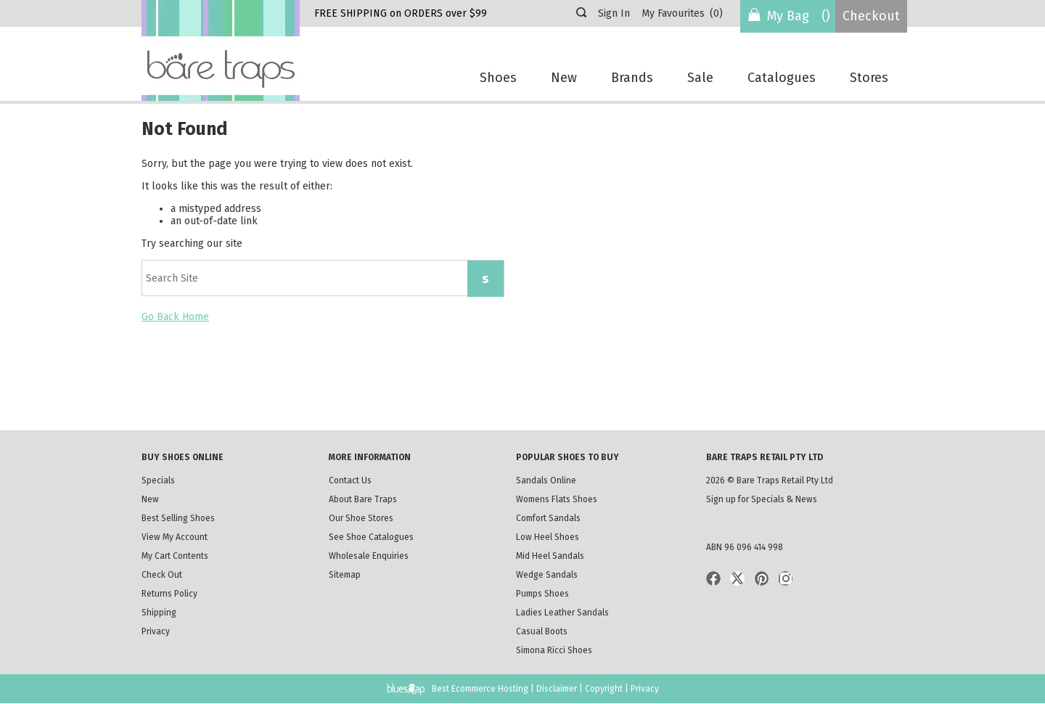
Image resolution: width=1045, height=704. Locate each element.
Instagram (785, 578)
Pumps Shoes (543, 594)
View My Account (175, 537)
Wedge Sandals (547, 575)
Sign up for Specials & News (761, 499)
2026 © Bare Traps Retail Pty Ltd (769, 480)
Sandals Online (546, 480)
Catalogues (781, 78)
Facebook (713, 578)
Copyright (604, 689)
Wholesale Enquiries (369, 556)
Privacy (156, 631)
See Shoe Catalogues (371, 537)
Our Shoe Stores (361, 518)
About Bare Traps (363, 499)
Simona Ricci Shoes (557, 650)
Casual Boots (541, 631)
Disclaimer (556, 689)
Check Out (162, 575)
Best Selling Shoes (178, 518)
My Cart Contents (175, 556)
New (564, 78)
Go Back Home (175, 317)
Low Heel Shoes (547, 537)
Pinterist (761, 578)
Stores (869, 78)
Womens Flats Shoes (556, 499)
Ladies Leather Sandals (572, 614)
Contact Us (350, 480)
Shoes (498, 78)
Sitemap (345, 575)
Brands (632, 78)
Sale (700, 78)
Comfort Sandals (548, 518)
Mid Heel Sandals (550, 556)
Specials (158, 480)
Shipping (174, 614)
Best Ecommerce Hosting (480, 689)
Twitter (737, 578)
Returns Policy (170, 594)
